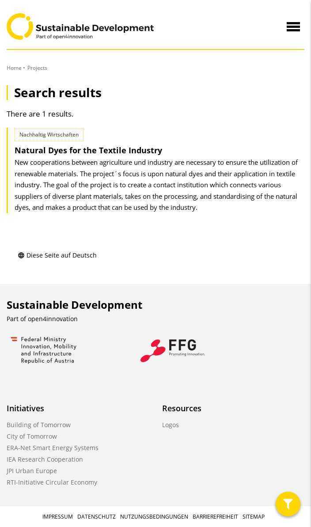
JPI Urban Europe (32, 470)
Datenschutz (96, 516)
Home (14, 68)
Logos (170, 425)
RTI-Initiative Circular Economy (52, 482)
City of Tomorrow (32, 436)
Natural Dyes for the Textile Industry (88, 150)
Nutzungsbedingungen (154, 516)
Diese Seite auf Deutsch (57, 255)
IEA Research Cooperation (45, 459)
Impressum (57, 516)
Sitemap (254, 516)
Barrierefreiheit (215, 516)
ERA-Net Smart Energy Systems (53, 448)
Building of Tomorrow (39, 425)
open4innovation (53, 319)
